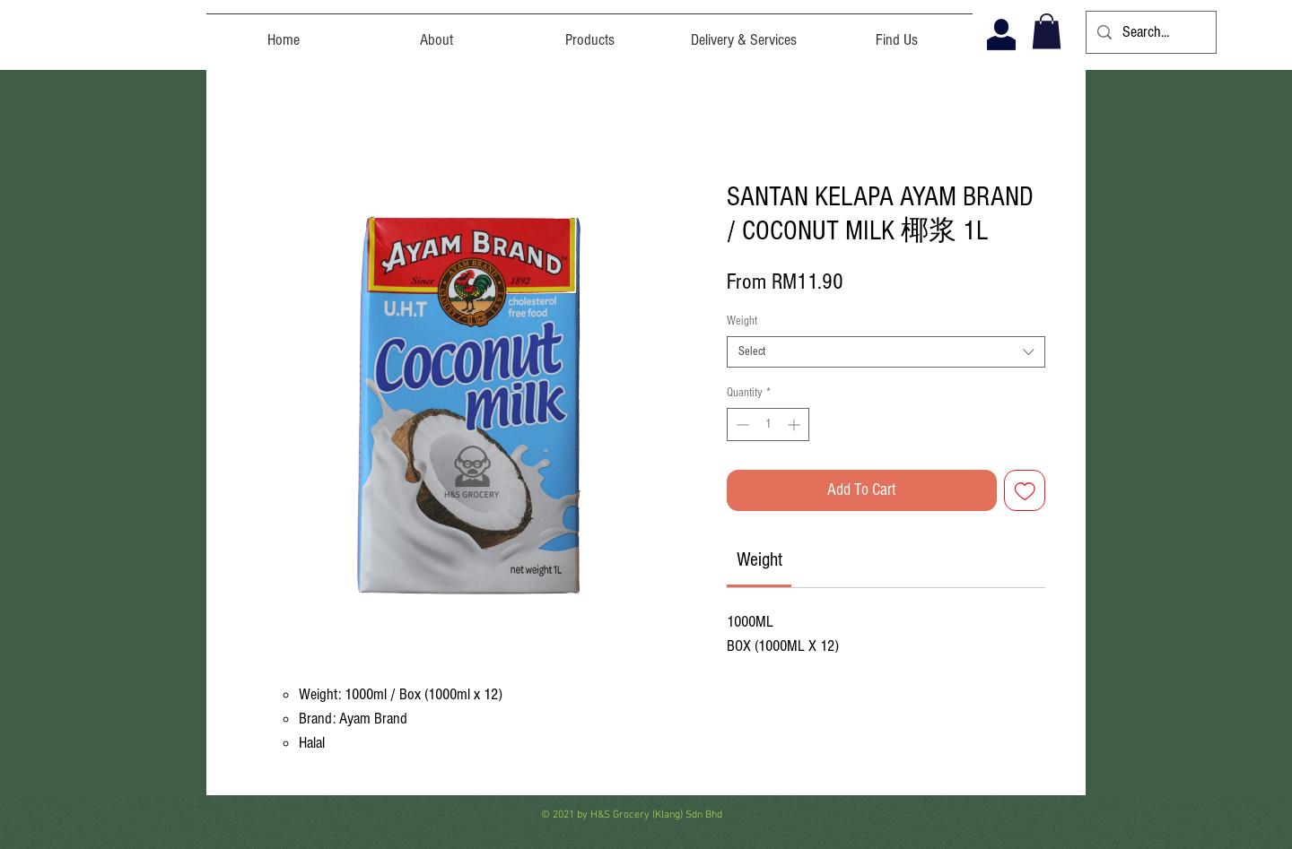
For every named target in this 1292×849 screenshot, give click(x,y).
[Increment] (795, 424)
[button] (1046, 30)
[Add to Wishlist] (1025, 491)
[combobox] (886, 352)
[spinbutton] (768, 424)
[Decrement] (740, 424)
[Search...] (1150, 32)
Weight (742, 321)
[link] (759, 560)
